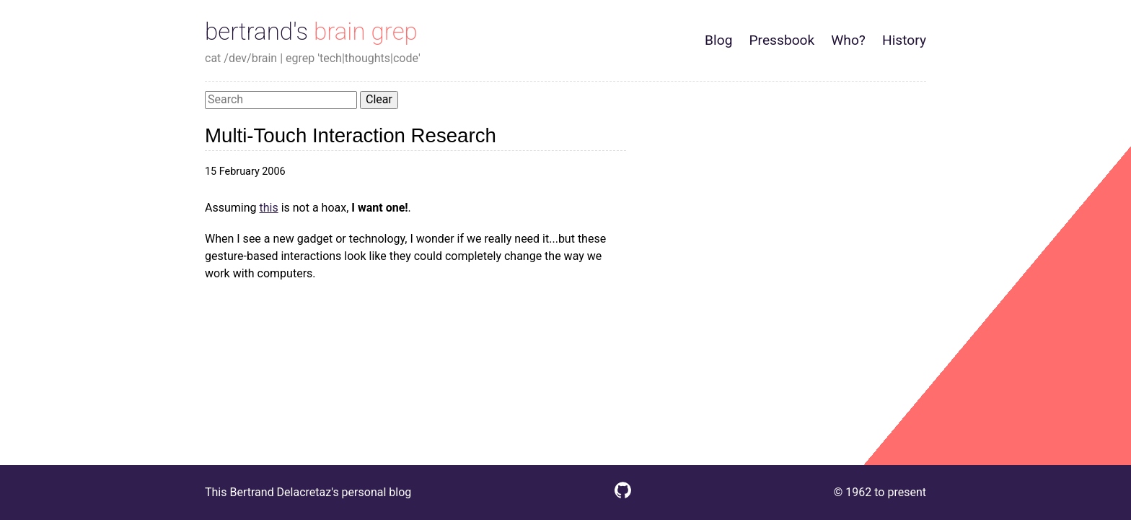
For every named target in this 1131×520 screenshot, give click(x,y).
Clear (379, 99)
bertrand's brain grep (311, 31)
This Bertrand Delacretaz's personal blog (308, 492)
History (904, 40)
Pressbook (781, 40)
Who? (848, 40)
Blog (718, 40)
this (268, 207)
